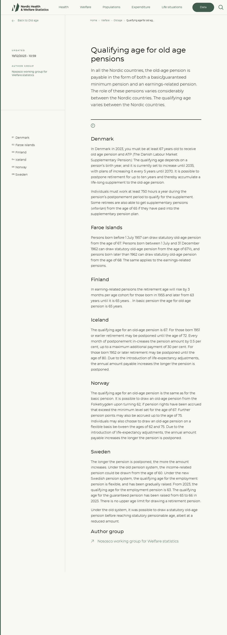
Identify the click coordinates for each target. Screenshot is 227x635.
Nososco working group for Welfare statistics (29, 73)
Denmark (22, 137)
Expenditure (141, 7)
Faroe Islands (25, 145)
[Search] (220, 7)
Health (64, 7)
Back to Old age (28, 20)
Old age (118, 20)
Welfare (85, 7)
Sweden (21, 174)
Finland (20, 152)
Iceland (20, 159)
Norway (20, 167)
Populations (111, 7)
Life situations (172, 7)
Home (93, 20)
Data (203, 7)
